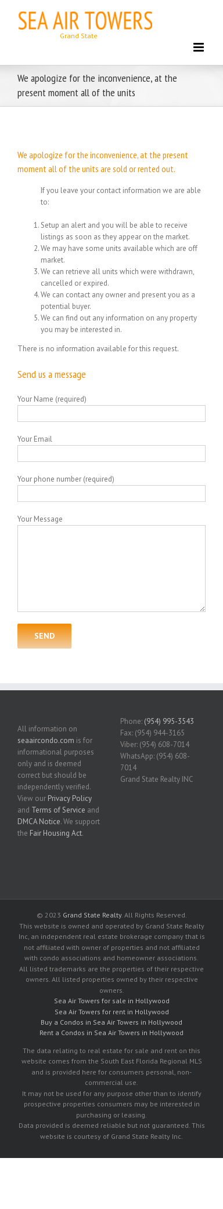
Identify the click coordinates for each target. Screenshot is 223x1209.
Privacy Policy (70, 798)
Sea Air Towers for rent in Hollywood (112, 1011)
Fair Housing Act (56, 833)
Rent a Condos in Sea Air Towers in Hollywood (111, 1032)
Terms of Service (58, 810)
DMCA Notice (38, 821)
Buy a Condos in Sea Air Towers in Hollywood (111, 1022)
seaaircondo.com (45, 740)
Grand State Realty (92, 915)
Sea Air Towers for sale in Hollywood (112, 1000)
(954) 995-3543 (169, 721)
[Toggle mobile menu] (199, 47)
